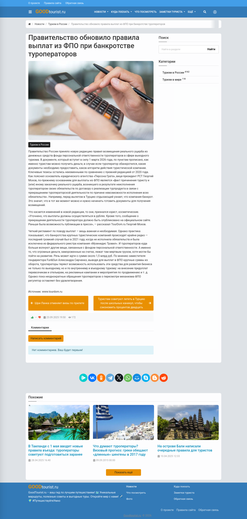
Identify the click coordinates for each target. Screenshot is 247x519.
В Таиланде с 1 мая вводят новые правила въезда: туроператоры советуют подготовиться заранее (55, 450)
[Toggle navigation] (215, 12)
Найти (211, 49)
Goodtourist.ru (132, 515)
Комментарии (40, 327)
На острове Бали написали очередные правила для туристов (184, 448)
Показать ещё (123, 472)
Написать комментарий (46, 338)
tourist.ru (51, 11)
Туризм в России (39, 144)
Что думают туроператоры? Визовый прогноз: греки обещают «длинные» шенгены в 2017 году (120, 450)
